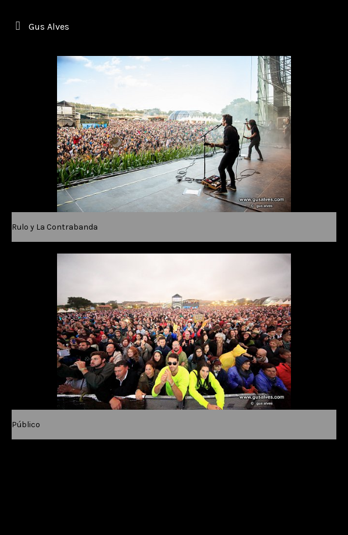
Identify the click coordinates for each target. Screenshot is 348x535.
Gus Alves (49, 26)
